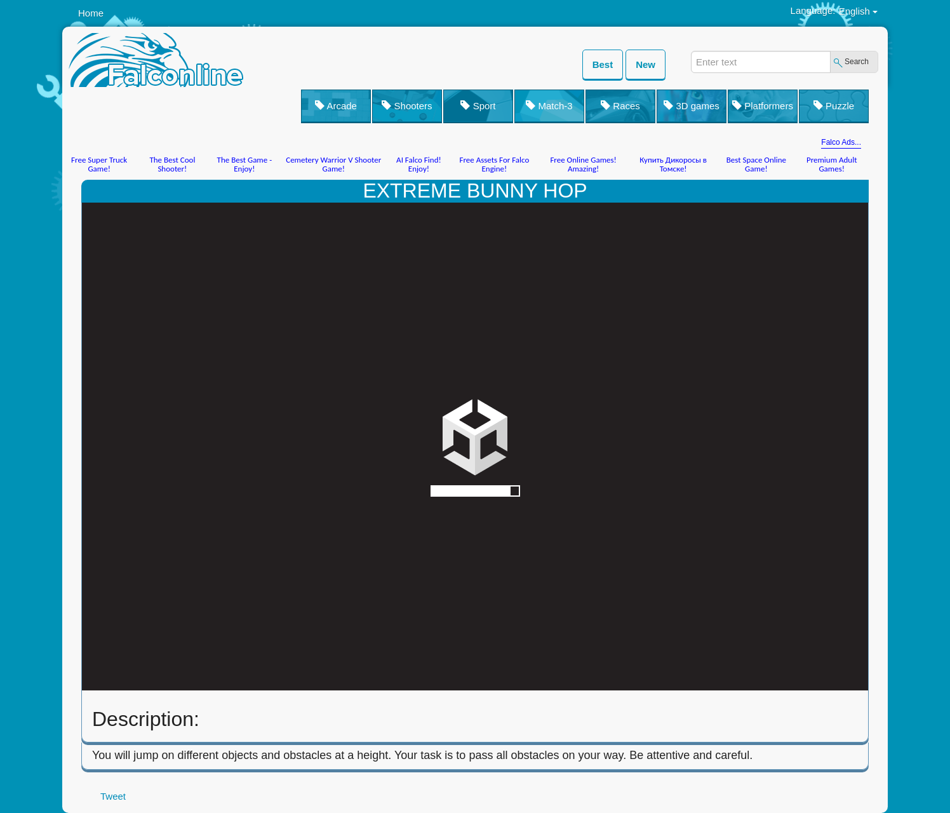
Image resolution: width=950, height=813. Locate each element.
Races (620, 105)
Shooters (407, 105)
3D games (691, 105)
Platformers (762, 105)
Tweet (113, 796)
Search (857, 61)
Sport (477, 105)
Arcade (336, 105)
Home (91, 13)
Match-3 (549, 105)
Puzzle (833, 105)
